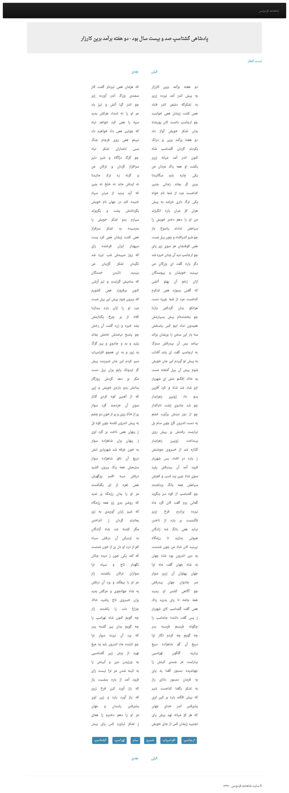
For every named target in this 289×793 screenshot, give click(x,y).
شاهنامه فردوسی (269, 11)
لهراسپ (119, 740)
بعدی (134, 72)
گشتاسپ (100, 740)
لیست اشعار (255, 61)
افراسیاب (168, 740)
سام (135, 740)
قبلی (154, 72)
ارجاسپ (189, 740)
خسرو (150, 740)
